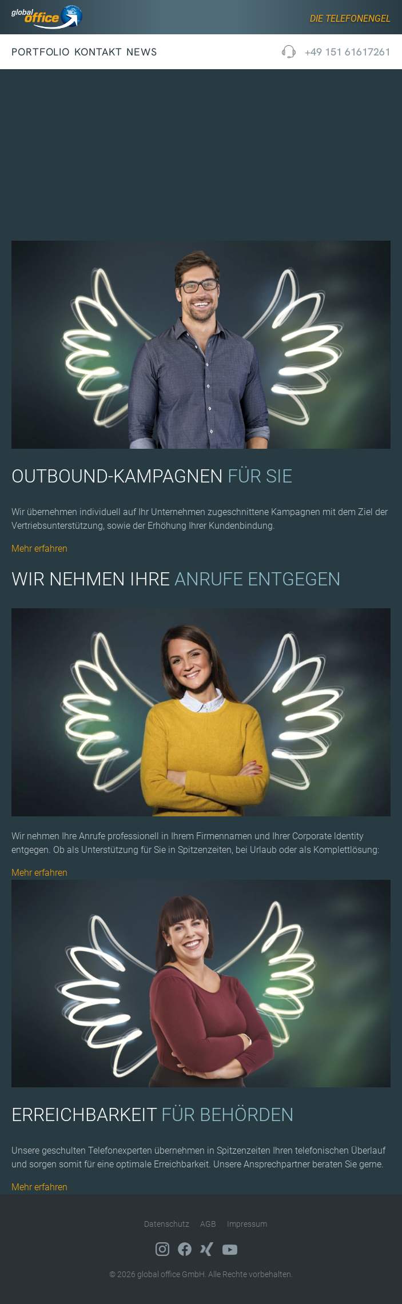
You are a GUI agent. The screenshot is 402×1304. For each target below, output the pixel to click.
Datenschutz (166, 1224)
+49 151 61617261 (348, 51)
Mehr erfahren (39, 548)
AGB (208, 1224)
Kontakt (98, 51)
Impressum (247, 1224)
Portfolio (40, 51)
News (141, 51)
